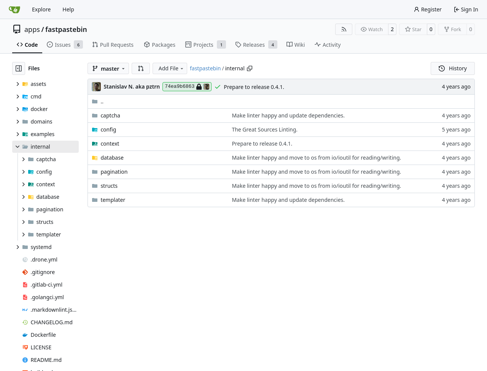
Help (68, 9)
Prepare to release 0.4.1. (254, 86)
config (108, 129)
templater (112, 199)
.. (97, 101)
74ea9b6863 (187, 86)
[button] (141, 68)
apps (32, 29)
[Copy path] (249, 68)
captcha (110, 115)
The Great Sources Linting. (265, 129)
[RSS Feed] (344, 29)
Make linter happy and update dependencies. (288, 115)
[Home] (14, 9)
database (111, 157)
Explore (41, 9)
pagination (113, 171)
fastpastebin (66, 29)
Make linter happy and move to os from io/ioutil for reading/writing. (316, 157)
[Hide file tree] (18, 68)
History (453, 68)
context (109, 143)
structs (109, 185)
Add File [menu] (172, 68)
